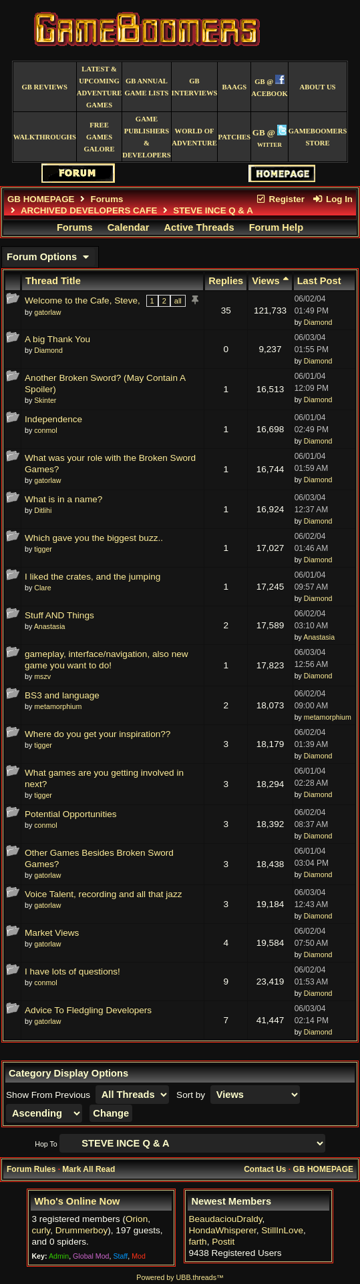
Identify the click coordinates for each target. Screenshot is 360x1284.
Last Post (319, 280)
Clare (42, 588)
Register (280, 199)
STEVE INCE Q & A (212, 210)
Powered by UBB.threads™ (179, 1277)
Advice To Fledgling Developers (88, 1010)
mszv (42, 676)
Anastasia (49, 626)
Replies (225, 280)
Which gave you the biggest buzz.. (94, 538)
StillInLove (282, 1230)
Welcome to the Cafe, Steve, (82, 300)
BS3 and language (62, 695)
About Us (318, 87)
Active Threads (199, 227)
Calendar (129, 227)
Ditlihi (42, 510)
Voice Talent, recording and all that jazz (103, 894)
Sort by (192, 1095)
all (178, 301)
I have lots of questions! (72, 972)
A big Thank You (57, 339)
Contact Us (265, 1169)
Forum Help (276, 227)
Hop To (46, 1144)
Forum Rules (31, 1169)
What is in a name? (63, 499)
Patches (234, 137)
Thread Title (53, 280)
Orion (137, 1219)
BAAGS (234, 87)
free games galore (98, 137)
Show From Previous (49, 1095)
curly (40, 1230)
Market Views (52, 933)
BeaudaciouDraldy (225, 1219)
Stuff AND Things (59, 615)
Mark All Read (88, 1169)
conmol (45, 430)
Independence (53, 419)
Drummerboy (81, 1230)
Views (270, 280)
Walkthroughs (44, 137)
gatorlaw (47, 312)
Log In (333, 199)
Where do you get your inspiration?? (97, 734)
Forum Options (49, 256)
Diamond (318, 322)
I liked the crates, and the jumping (92, 577)
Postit (223, 1242)
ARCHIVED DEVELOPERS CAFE (89, 210)
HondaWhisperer (222, 1230)
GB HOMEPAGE (40, 199)
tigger (43, 549)
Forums (107, 199)
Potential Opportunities (71, 814)
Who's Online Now (77, 1201)
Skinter (45, 400)
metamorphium (57, 706)
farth (197, 1242)
